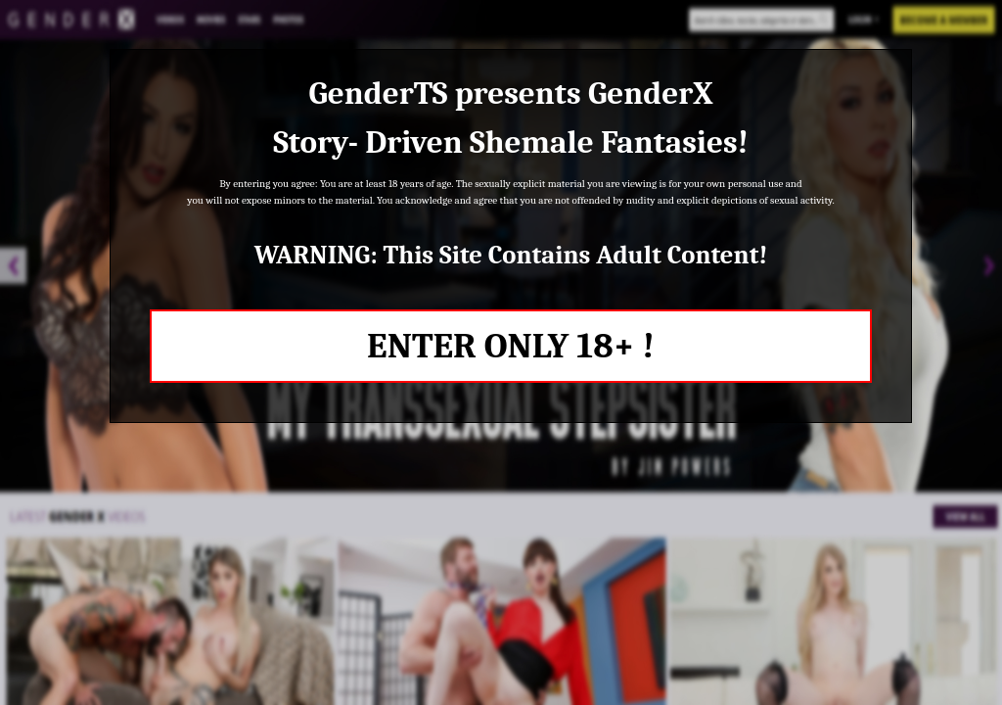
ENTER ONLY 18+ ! (511, 345)
